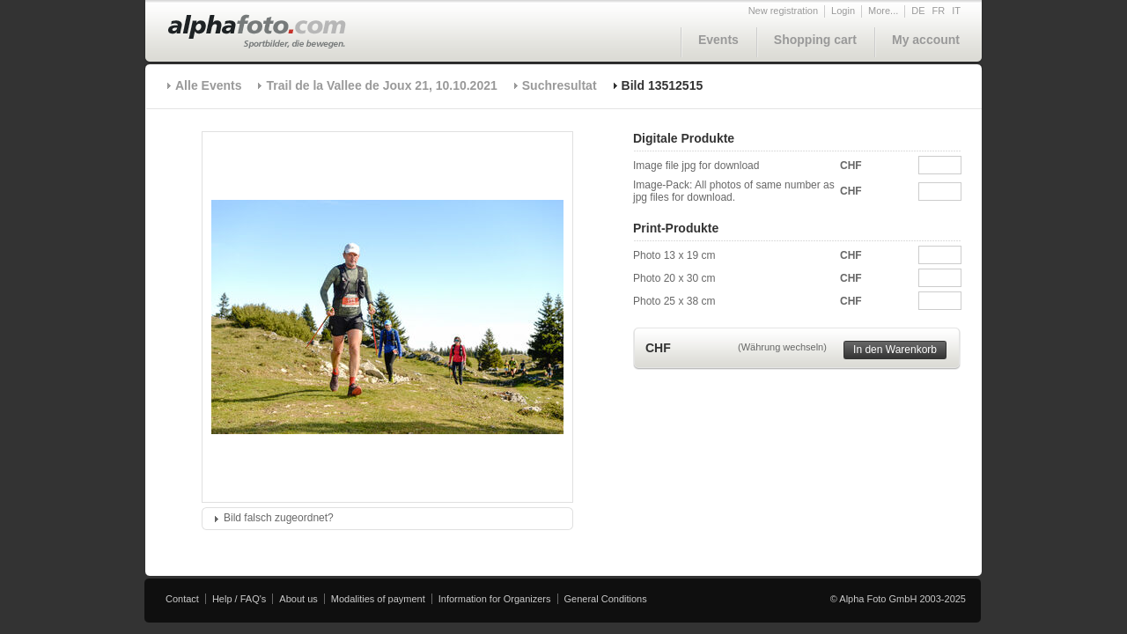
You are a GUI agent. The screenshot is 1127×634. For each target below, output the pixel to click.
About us (298, 598)
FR (939, 10)
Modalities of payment (378, 598)
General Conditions (605, 598)
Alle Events (208, 85)
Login (843, 10)
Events (718, 40)
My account (926, 40)
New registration (783, 10)
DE (917, 10)
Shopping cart (815, 40)
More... (883, 10)
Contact (182, 598)
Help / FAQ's (239, 598)
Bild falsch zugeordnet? (279, 518)
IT (956, 10)
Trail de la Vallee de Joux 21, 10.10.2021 (381, 85)
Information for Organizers (494, 598)
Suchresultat (559, 85)
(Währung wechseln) (782, 347)
